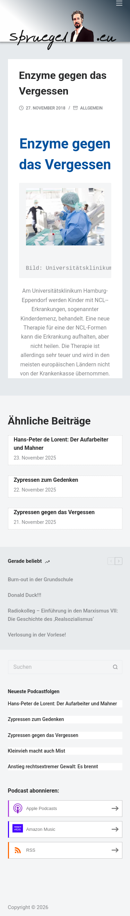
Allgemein (91, 108)
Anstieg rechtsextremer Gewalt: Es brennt (53, 766)
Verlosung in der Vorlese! (37, 635)
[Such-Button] (115, 667)
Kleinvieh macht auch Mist (36, 751)
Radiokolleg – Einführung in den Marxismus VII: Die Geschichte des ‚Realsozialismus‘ (63, 615)
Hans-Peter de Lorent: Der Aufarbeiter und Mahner (62, 703)
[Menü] (119, 3)
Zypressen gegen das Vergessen (54, 512)
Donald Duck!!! (24, 595)
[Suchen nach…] (58, 667)
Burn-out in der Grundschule (40, 579)
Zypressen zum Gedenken (46, 480)
